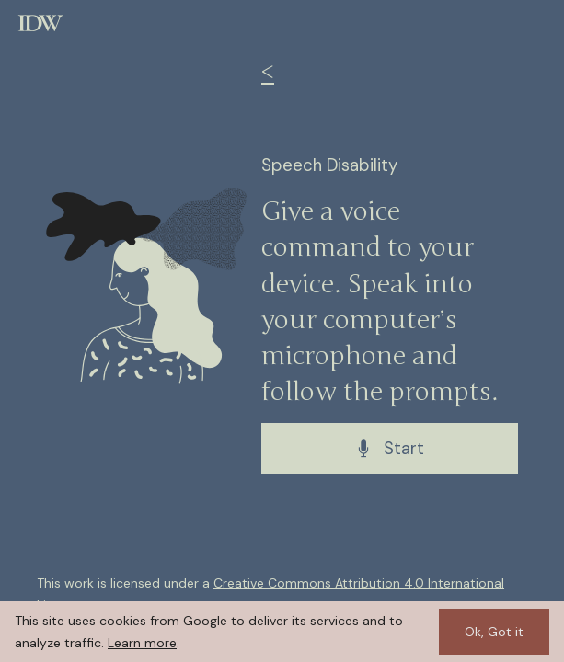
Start (389, 449)
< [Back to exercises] (267, 72)
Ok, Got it (494, 631)
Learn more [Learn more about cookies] (142, 642)
